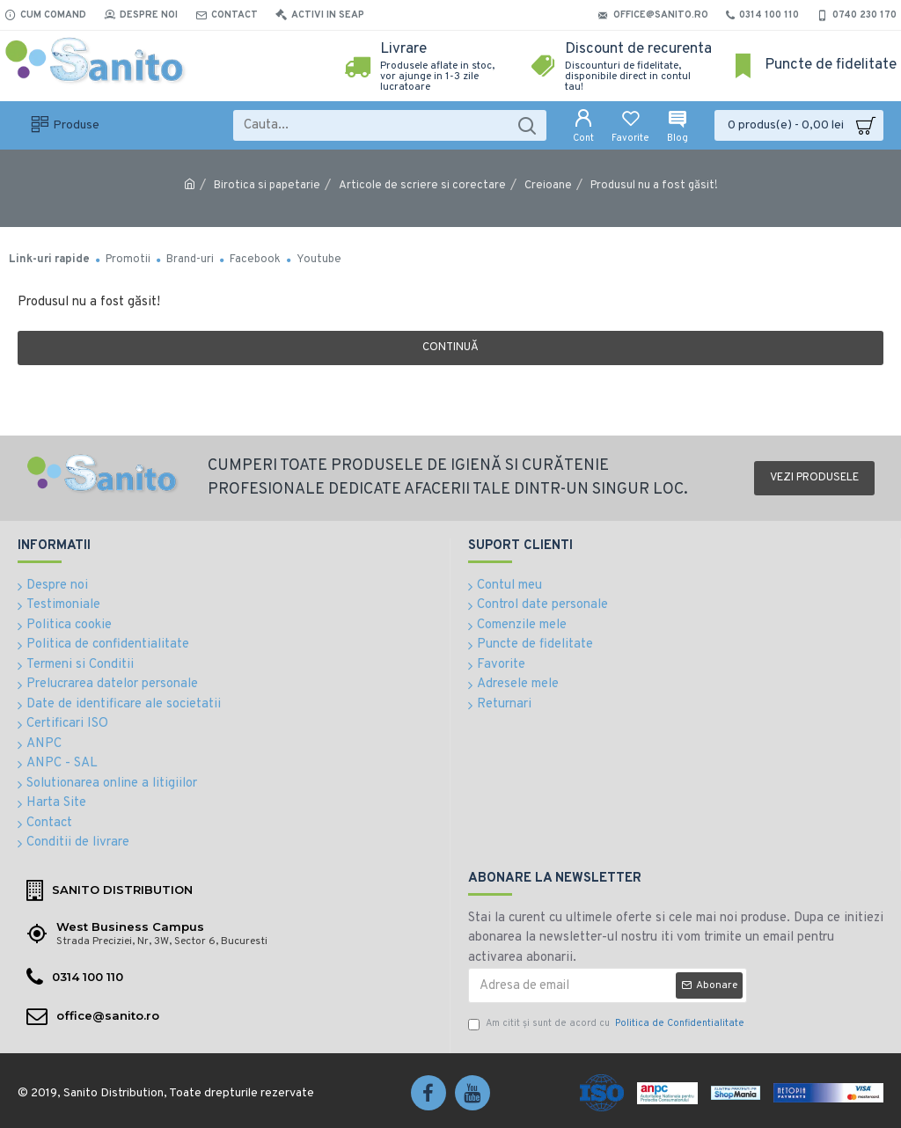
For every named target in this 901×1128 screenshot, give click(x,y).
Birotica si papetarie (267, 186)
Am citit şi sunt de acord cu (607, 1023)
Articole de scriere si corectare (422, 186)
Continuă (450, 348)
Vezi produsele (814, 478)
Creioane (548, 186)
